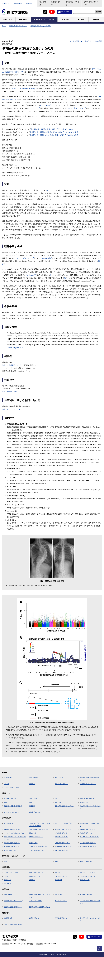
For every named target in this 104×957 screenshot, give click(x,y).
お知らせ (57, 872)
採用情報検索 (8, 918)
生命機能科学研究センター (88, 843)
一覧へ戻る (87, 41)
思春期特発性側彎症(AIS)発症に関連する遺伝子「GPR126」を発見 (54, 132)
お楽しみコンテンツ (61, 876)
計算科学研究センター (61, 837)
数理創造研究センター (36, 837)
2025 (30, 861)
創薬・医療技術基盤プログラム (38, 829)
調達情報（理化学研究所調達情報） (89, 779)
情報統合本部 (33, 843)
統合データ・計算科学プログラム (65, 823)
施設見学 (32, 880)
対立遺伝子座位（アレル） (76, 108)
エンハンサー (34, 108)
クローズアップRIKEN (11, 872)
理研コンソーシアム (61, 901)
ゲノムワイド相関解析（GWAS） (24, 89)
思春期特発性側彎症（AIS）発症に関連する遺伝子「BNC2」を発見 (54, 135)
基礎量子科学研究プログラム (13, 829)
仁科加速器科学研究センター (38, 850)
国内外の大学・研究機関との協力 (39, 907)
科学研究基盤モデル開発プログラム (90, 824)
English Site (28, 3)
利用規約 (32, 784)
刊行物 (6, 876)
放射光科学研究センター (62, 850)
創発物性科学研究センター (88, 846)
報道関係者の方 (56, 3)
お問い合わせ (18, 3)
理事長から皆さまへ (10, 798)
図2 (51, 275)
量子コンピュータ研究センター (89, 837)
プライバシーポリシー (61, 784)
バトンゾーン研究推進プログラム (14, 833)
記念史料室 (7, 883)
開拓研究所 (32, 833)
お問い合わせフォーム (11, 392)
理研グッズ (7, 880)
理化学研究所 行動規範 (87, 798)
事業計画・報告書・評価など (13, 806)
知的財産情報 (8, 894)
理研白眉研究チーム (86, 833)
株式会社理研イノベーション (13, 901)
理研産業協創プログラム (87, 829)
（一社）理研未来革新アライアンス (90, 902)
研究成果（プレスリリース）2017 (40, 26)
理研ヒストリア (85, 880)
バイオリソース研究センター (38, 846)
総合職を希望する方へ (61, 918)
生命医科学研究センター (62, 843)
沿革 (56, 798)
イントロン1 (30, 275)
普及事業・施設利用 (86, 894)
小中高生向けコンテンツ (91, 3)
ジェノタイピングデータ (24, 258)
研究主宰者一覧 (9, 823)
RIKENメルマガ (66, 12)
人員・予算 (58, 802)
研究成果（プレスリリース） (18, 26)
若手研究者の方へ (34, 918)
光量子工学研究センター (11, 850)
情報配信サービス (34, 876)
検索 (97, 12)
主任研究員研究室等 (61, 833)
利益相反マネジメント (36, 812)
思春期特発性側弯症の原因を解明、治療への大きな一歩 (51, 129)
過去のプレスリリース (87, 861)
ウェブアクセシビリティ (11, 787)
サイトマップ (59, 777)
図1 (48, 190)
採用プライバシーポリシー (88, 784)
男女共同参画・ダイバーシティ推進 (90, 807)
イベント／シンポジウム (87, 872)
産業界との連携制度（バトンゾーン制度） (39, 896)
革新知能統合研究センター (12, 843)
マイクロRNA (45, 105)
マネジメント (84, 802)
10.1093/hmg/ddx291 (15, 347)
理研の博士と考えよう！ (36, 872)
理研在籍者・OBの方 (72, 3)
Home (4, 26)
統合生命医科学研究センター (12, 365)
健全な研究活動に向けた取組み (64, 806)
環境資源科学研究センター (63, 846)
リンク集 (6, 784)
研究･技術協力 (59, 894)
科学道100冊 (58, 880)
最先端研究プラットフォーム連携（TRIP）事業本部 (39, 824)
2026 (5, 861)
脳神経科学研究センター (11, 846)
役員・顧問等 (33, 798)
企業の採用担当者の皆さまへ (13, 907)
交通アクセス (6, 3)
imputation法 (47, 258)
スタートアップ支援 (35, 901)
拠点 (30, 802)
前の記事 (76, 41)
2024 (56, 861)
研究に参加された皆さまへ (12, 812)
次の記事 (98, 41)
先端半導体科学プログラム (63, 829)
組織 (5, 802)
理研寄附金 (42, 3)
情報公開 (32, 806)
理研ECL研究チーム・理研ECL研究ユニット (15, 838)
